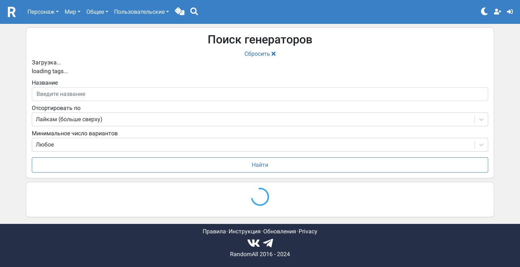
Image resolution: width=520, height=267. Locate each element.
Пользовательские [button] (139, 11)
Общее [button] (95, 11)
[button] (179, 12)
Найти (260, 164)
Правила (214, 231)
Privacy (308, 231)
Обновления (279, 231)
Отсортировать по (56, 108)
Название (45, 82)
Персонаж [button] (41, 11)
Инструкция (245, 231)
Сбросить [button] (260, 53)
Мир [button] (70, 11)
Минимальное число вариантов (75, 133)
